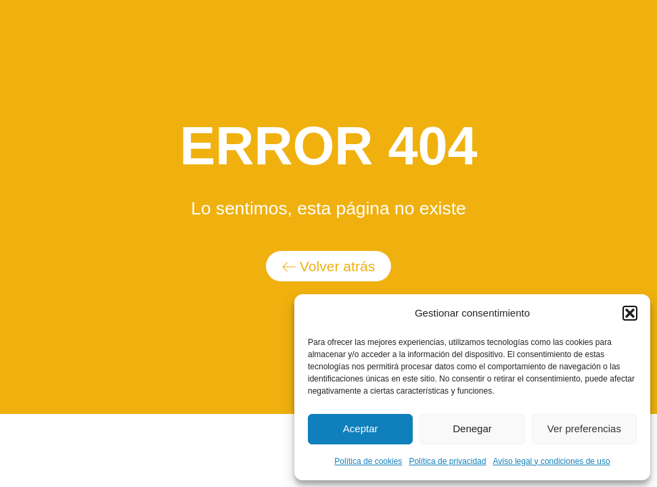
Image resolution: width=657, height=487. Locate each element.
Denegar (472, 428)
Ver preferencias (584, 428)
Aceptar (360, 428)
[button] (630, 313)
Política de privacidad (447, 461)
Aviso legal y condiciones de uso (551, 461)
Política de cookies (368, 461)
